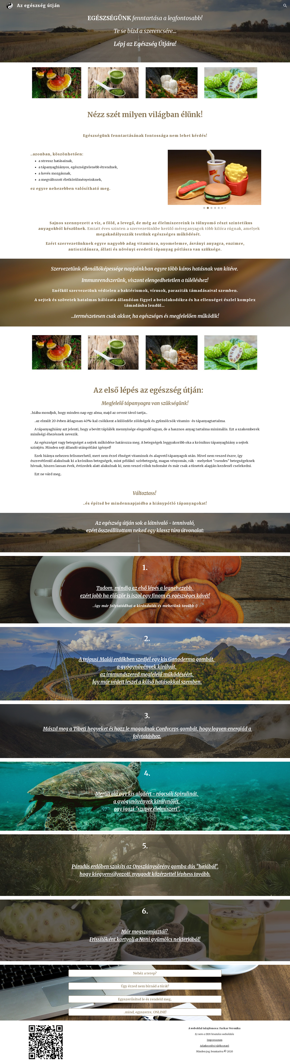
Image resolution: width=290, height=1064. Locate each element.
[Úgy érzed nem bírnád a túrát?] (145, 986)
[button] (285, 5)
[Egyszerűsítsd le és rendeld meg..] (145, 999)
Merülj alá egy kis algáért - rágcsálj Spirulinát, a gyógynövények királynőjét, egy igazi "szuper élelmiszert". (147, 801)
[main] (145, 31)
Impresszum (214, 1039)
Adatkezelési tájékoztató (214, 1045)
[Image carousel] (214, 179)
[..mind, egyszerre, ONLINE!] (145, 1012)
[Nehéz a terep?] (145, 973)
